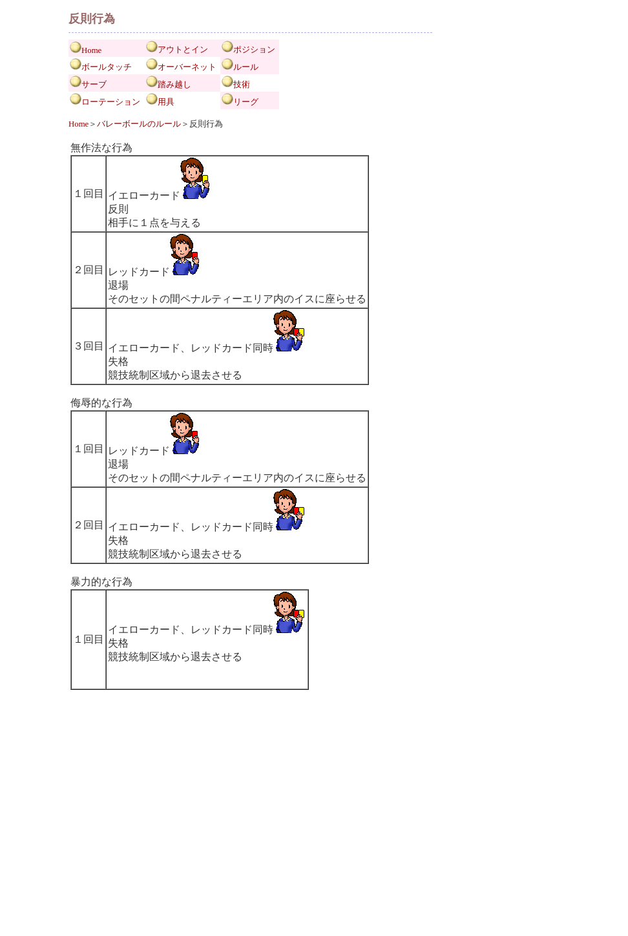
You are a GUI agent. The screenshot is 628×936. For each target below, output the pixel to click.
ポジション (254, 49)
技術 (241, 84)
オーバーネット (187, 67)
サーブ (94, 84)
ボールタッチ (106, 67)
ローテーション (110, 102)
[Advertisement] (251, 844)
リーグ (245, 102)
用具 (166, 102)
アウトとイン (183, 49)
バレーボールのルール (139, 124)
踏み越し (174, 84)
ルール (245, 67)
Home (91, 50)
